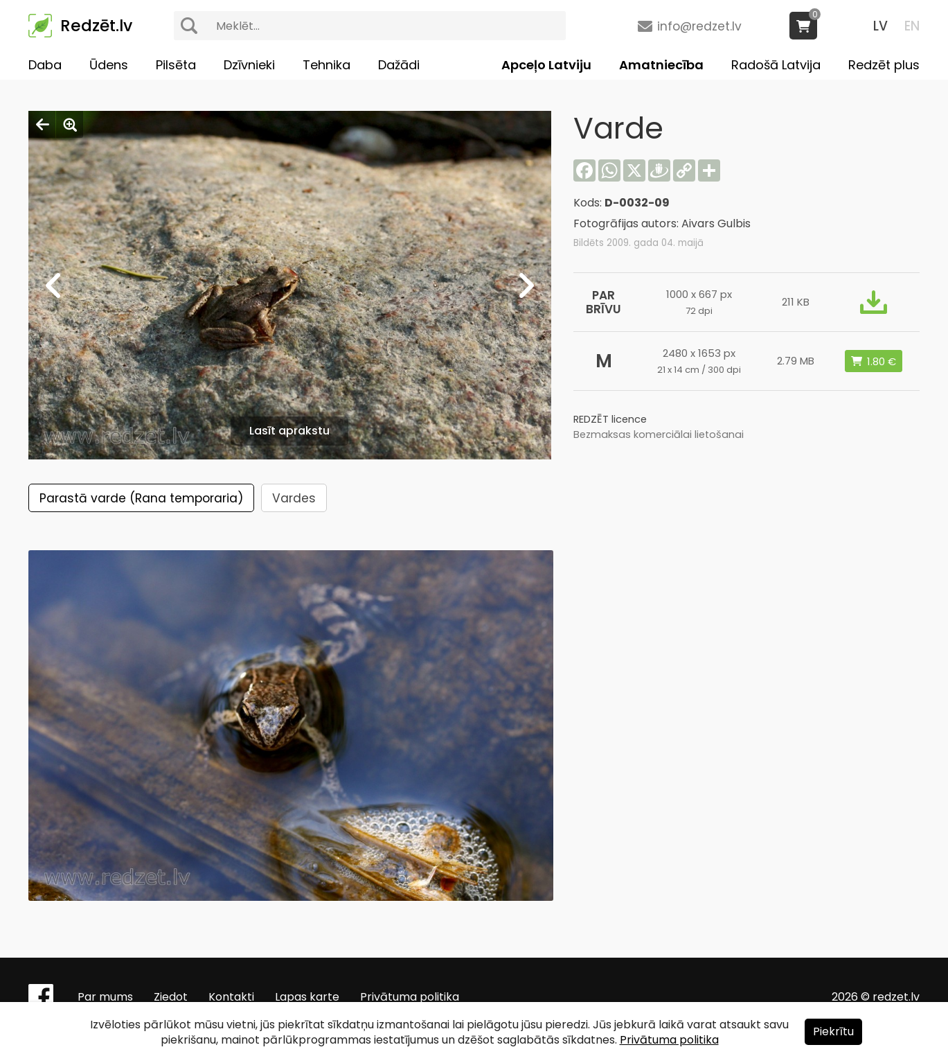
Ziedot (171, 997)
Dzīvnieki (249, 64)
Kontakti (231, 997)
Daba (45, 64)
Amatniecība (661, 64)
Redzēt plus (884, 64)
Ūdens (108, 64)
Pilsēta (176, 64)
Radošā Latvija (776, 64)
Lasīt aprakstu (289, 431)
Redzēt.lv (96, 26)
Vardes (294, 498)
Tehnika (326, 64)
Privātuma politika (409, 997)
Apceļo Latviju (546, 64)
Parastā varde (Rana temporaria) (141, 498)
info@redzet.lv (699, 26)
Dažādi (399, 64)
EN (912, 26)
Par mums (105, 997)
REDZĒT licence (610, 419)
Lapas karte (307, 997)
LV (880, 26)
